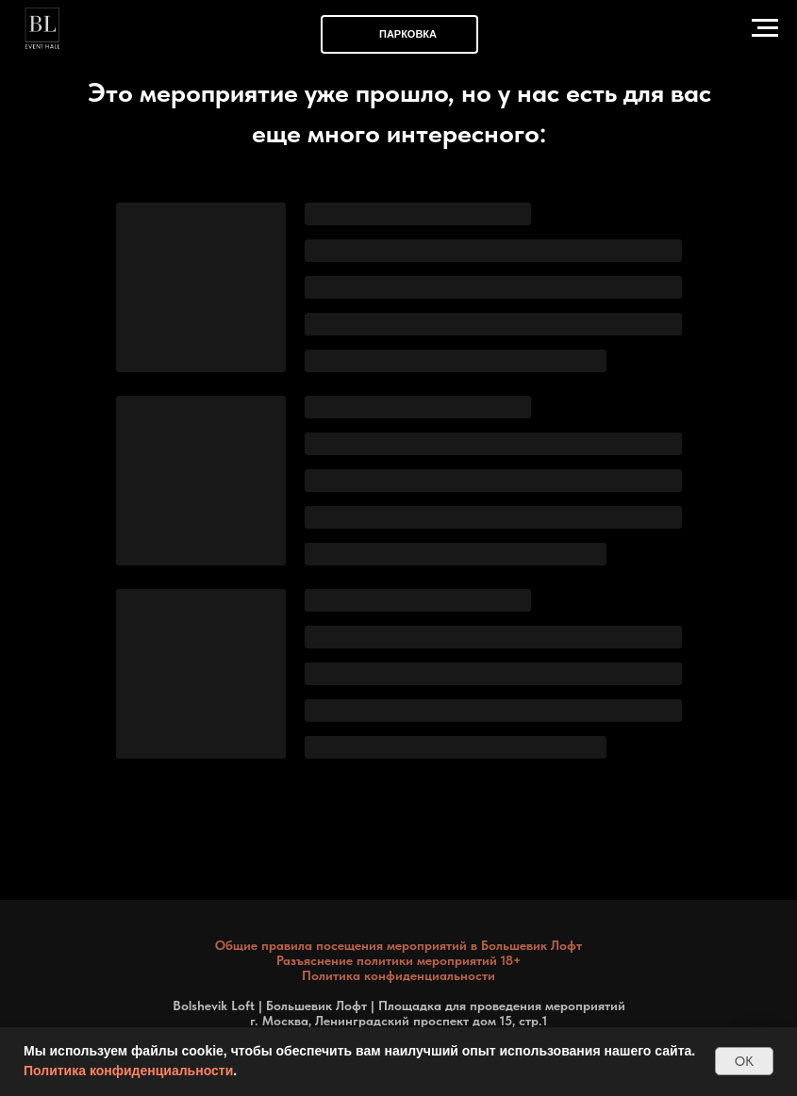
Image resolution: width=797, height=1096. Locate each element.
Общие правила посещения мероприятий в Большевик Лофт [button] (398, 945)
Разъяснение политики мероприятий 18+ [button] (398, 960)
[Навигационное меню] (765, 28)
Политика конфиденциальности (128, 1070)
